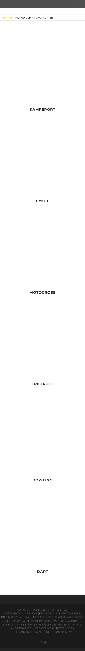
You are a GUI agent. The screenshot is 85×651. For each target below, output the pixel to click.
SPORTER (8, 17)
